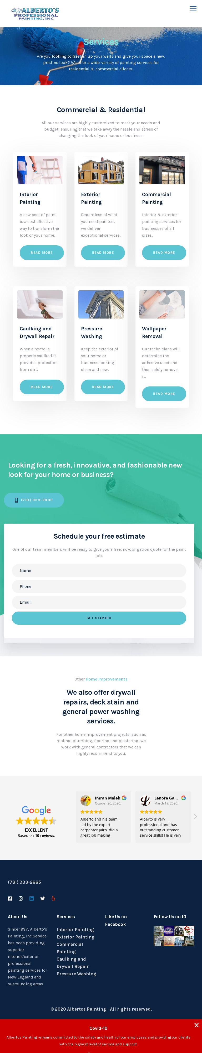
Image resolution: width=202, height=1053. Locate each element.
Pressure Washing (76, 973)
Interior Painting (75, 929)
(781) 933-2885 (24, 882)
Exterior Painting (75, 937)
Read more (42, 253)
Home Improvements (107, 679)
